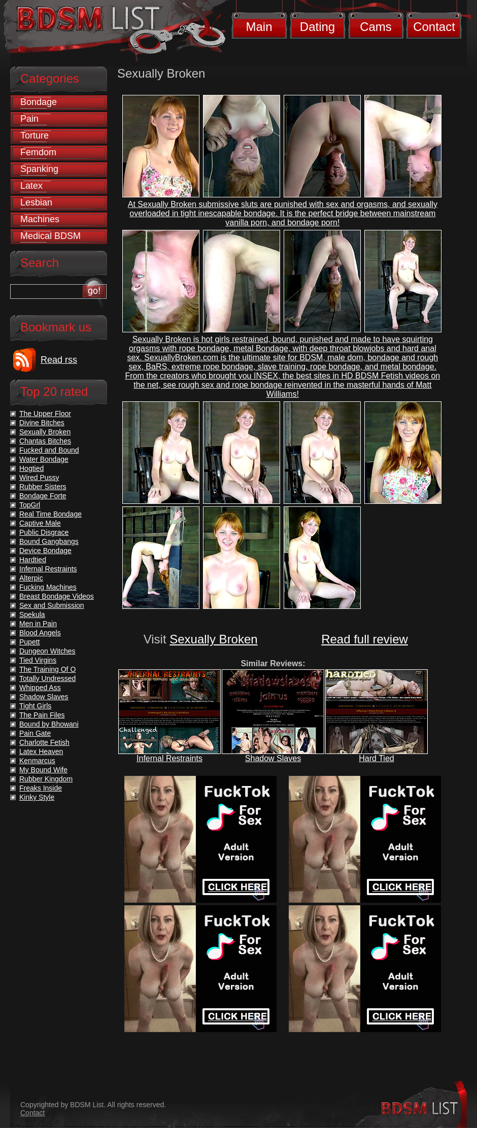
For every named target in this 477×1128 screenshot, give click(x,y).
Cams (376, 26)
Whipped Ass (40, 687)
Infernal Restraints (169, 758)
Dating (317, 26)
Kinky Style (36, 797)
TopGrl (29, 505)
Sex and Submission (51, 605)
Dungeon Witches (47, 651)
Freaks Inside (40, 788)
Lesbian (36, 202)
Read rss (59, 360)
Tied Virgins (37, 660)
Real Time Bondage (50, 514)
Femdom (38, 152)
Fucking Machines (48, 587)
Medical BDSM (50, 236)
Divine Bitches (41, 423)
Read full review (364, 639)
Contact (434, 26)
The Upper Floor (45, 413)
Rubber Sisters (42, 487)
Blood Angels (40, 633)
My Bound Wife (43, 770)
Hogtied (31, 468)
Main (259, 26)
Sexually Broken (213, 639)
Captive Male (40, 523)
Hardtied (32, 560)
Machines (39, 219)
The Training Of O (47, 669)
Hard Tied (376, 758)
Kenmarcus (37, 761)
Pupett (29, 642)
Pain (29, 119)
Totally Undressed (47, 678)
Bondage (38, 102)
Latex (31, 186)
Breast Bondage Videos (56, 596)
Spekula (32, 614)
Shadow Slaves (273, 758)
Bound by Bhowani (49, 724)
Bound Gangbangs (49, 541)
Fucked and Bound (49, 450)
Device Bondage (45, 550)
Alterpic (31, 578)
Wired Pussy (39, 477)
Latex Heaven (41, 751)
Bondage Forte (42, 496)
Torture (34, 135)
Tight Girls (35, 706)
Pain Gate (35, 733)
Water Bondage (44, 459)
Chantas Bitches (45, 441)
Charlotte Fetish (44, 742)
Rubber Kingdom (46, 779)
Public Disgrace (44, 532)
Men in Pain (38, 624)
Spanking (39, 169)
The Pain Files (41, 715)
